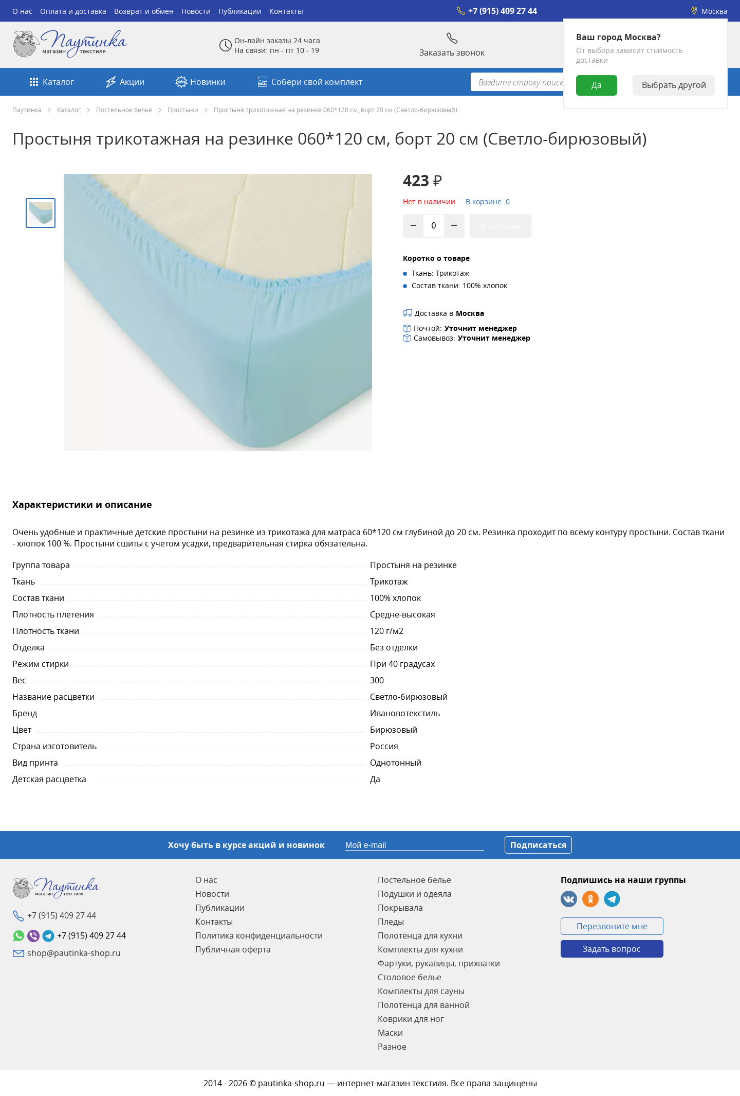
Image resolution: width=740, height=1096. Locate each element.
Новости (196, 11)
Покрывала (400, 907)
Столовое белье (409, 977)
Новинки (200, 82)
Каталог (51, 82)
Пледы (391, 921)
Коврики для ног (411, 1018)
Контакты (286, 11)
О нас (22, 11)
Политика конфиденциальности (259, 935)
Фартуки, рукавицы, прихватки (439, 963)
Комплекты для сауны (421, 991)
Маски (390, 1032)
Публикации (240, 11)
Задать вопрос (612, 948)
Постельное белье (124, 109)
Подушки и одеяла (415, 893)
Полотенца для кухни (420, 935)
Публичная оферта (233, 949)
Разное (392, 1046)
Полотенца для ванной (424, 1005)
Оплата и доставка (73, 11)
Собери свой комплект (309, 82)
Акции (124, 82)
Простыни (183, 109)
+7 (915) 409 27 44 (496, 10)
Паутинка (27, 109)
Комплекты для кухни (420, 949)
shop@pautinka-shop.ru (74, 953)
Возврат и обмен (144, 11)
